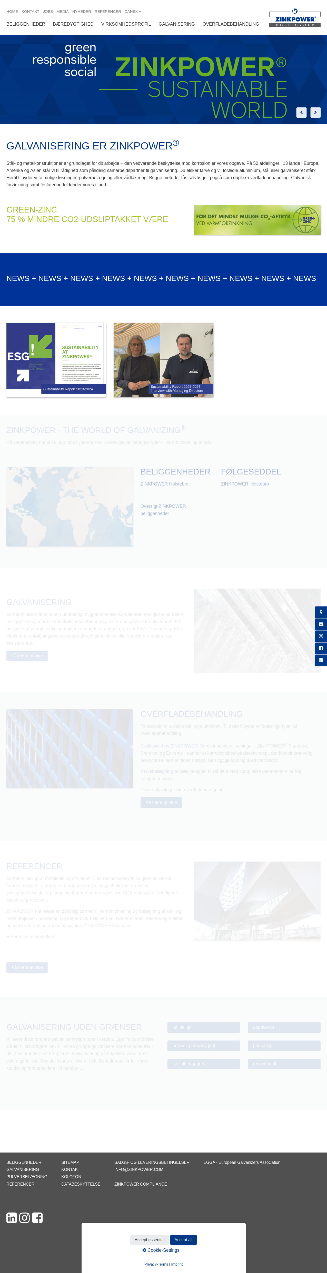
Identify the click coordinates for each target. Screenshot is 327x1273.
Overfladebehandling (231, 24)
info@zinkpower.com (138, 1169)
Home (12, 11)
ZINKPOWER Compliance (140, 1184)
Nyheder (81, 11)
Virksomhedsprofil (126, 24)
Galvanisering (177, 24)
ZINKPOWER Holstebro (165, 484)
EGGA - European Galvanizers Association (241, 1162)
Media (62, 11)
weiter (315, 112)
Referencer (108, 11)
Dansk (131, 11)
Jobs (48, 11)
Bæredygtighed (73, 24)
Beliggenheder (25, 24)
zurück (301, 112)
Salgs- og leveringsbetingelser (152, 1162)
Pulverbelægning (26, 1177)
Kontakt (30, 11)
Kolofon (71, 1177)
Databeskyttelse (80, 1184)
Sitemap (70, 1162)
